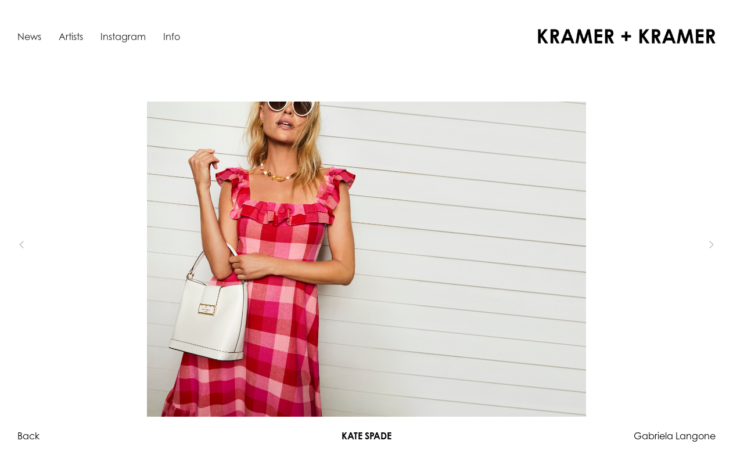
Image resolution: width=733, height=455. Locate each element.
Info (171, 36)
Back (28, 436)
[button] (40, 245)
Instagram (123, 36)
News (29, 36)
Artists (71, 36)
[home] (627, 36)
